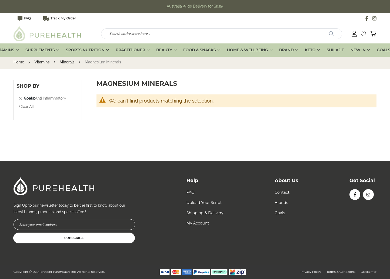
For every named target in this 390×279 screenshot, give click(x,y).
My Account (197, 223)
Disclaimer (368, 272)
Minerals (67, 62)
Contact (282, 192)
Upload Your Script (204, 202)
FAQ (24, 18)
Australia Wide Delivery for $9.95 (195, 6)
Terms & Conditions (340, 272)
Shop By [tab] (27, 86)
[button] (363, 33)
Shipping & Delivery (205, 212)
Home (19, 62)
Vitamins (42, 62)
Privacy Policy (310, 272)
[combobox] (221, 33)
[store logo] (47, 33)
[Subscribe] (74, 238)
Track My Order (59, 18)
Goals (280, 212)
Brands (281, 202)
